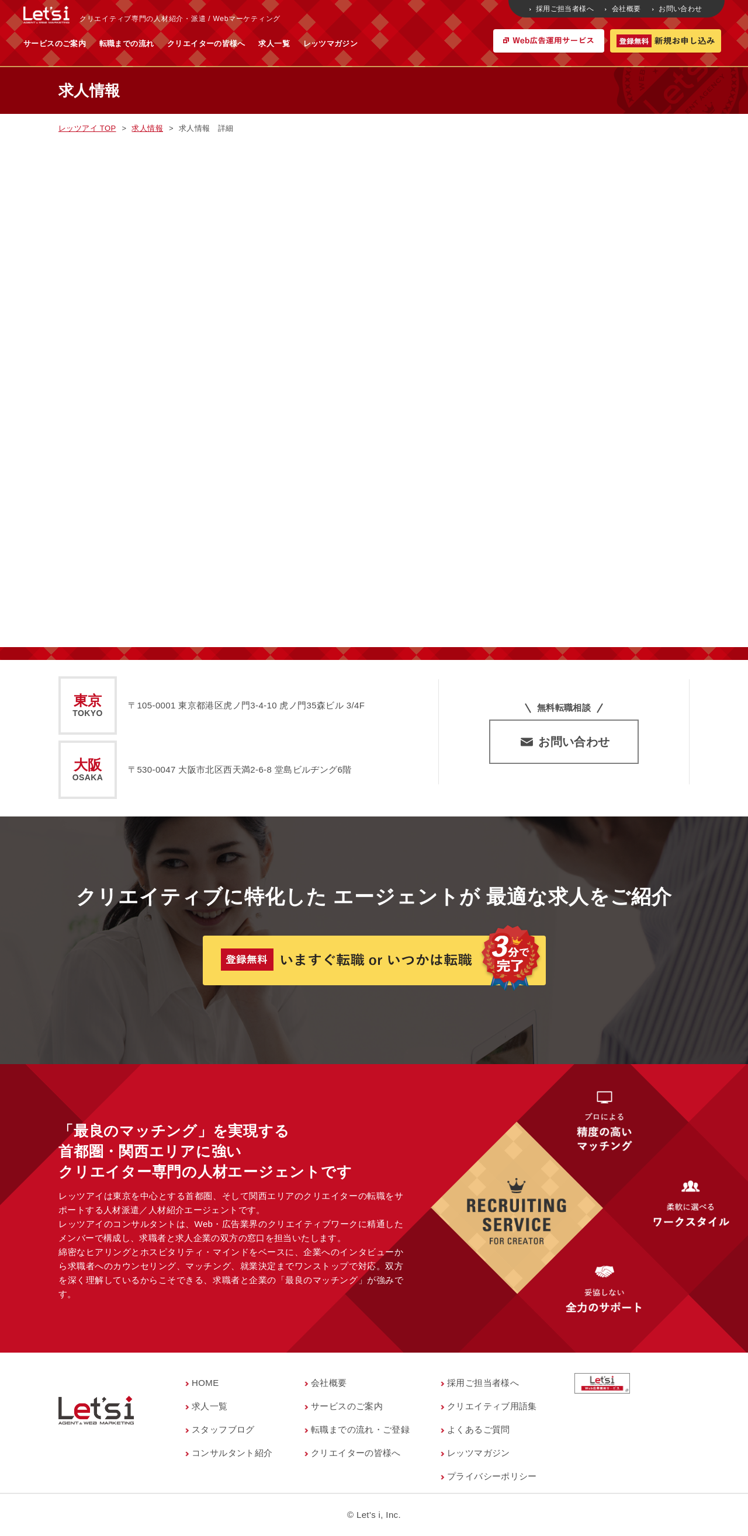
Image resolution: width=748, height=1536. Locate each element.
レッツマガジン (445, 43)
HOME (205, 1383)
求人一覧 (389, 43)
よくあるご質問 (478, 1429)
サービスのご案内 (169, 43)
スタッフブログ (223, 1429)
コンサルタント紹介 (232, 1453)
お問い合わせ (678, 9)
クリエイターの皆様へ (321, 43)
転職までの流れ (241, 43)
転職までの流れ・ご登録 (360, 1429)
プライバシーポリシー (492, 1476)
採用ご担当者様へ (562, 9)
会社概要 (623, 9)
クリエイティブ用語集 (492, 1406)
